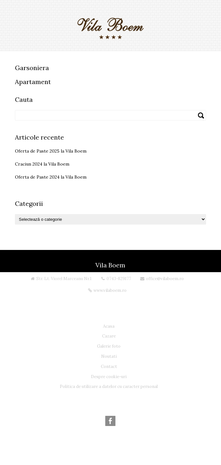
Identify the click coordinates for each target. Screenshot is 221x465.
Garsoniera (32, 68)
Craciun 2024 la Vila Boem (42, 164)
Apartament (33, 82)
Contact (109, 366)
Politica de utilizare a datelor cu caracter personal (109, 386)
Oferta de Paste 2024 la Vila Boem (50, 177)
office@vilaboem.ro (165, 278)
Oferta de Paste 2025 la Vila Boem (50, 151)
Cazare (109, 336)
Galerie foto (109, 346)
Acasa (108, 326)
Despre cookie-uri (109, 376)
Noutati (109, 356)
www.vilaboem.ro (110, 290)
